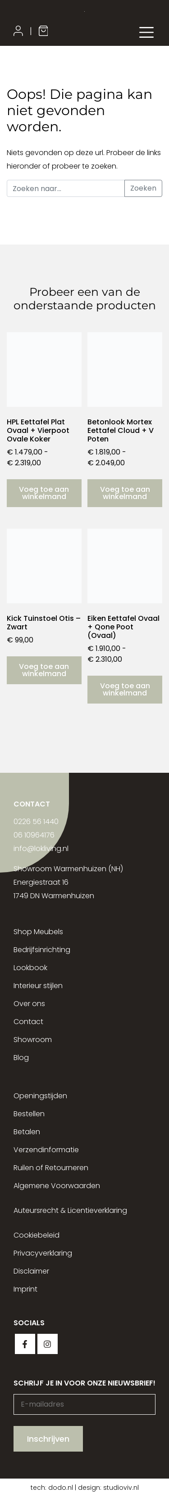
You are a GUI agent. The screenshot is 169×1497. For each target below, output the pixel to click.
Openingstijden (40, 1096)
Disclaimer (31, 1271)
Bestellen (29, 1114)
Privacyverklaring (43, 1253)
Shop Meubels (38, 932)
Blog (21, 1057)
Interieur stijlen (38, 985)
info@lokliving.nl (41, 848)
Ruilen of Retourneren (51, 1168)
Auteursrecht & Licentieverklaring (70, 1210)
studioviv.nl (121, 1487)
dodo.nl (60, 1487)
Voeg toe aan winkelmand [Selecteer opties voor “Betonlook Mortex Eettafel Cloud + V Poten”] (125, 493)
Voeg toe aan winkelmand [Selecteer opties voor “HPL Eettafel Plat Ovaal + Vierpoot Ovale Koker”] (44, 493)
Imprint (25, 1289)
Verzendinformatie (46, 1150)
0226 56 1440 (36, 821)
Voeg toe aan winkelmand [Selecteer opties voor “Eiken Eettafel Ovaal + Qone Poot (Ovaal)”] (125, 689)
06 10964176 (34, 835)
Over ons (29, 1003)
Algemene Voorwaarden (57, 1186)
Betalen (27, 1132)
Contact (28, 1021)
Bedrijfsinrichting (42, 950)
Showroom (33, 1039)
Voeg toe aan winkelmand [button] (44, 670)
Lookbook (30, 967)
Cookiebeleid (36, 1235)
